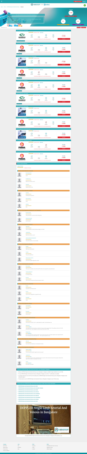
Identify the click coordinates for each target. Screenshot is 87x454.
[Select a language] (84, 1)
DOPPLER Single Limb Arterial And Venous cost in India (28, 401)
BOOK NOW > (63, 64)
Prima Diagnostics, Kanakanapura (23, 151)
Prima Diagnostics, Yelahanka (22, 67)
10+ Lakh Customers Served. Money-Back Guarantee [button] (26, 14)
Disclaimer (19, 447)
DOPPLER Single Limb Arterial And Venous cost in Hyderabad (29, 393)
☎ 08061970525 (78, 1)
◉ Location (78, 27)
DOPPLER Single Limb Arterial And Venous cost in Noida (28, 389)
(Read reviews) (41, 32)
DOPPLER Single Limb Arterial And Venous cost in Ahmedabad (29, 397)
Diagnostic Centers (50, 447)
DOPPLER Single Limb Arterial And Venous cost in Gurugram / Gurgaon (30, 387)
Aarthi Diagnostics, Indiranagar (22, 30)
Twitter (33, 447)
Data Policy (5, 445)
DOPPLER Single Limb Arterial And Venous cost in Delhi (28, 386)
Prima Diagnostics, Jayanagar (22, 43)
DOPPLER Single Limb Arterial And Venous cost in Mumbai (28, 395)
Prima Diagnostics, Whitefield (22, 80)
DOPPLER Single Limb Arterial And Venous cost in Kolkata (28, 399)
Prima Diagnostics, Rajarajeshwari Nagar (24, 140)
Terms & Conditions (6, 450)
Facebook (33, 445)
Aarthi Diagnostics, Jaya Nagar (22, 93)
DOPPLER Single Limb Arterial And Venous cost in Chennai (28, 391)
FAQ (18, 445)
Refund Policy (5, 447)
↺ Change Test (83, 27)
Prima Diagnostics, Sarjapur (22, 117)
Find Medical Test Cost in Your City (52, 445)
